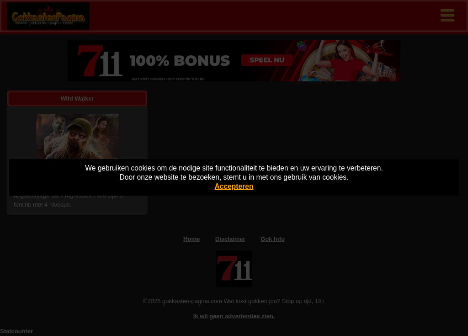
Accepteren (234, 186)
